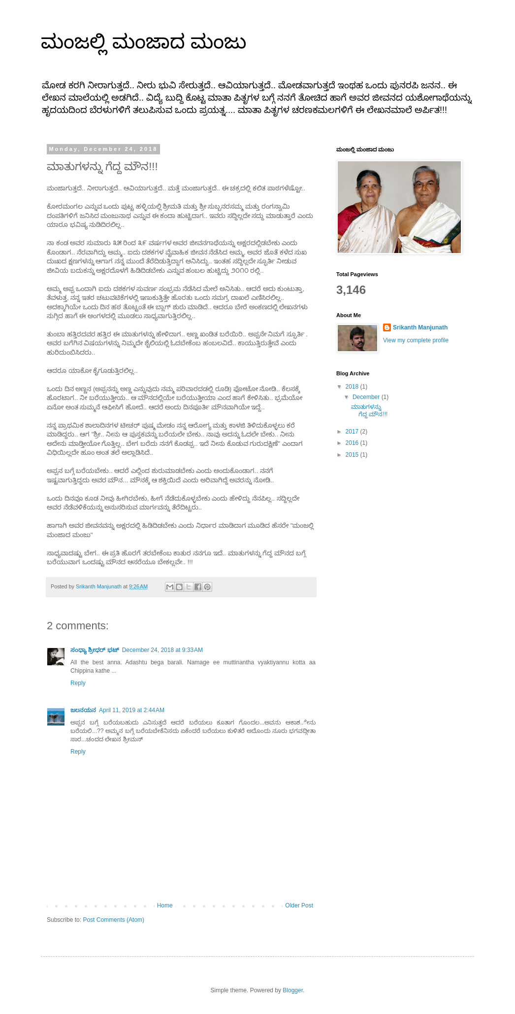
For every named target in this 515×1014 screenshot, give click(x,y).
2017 (353, 431)
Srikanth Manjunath (420, 327)
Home (165, 905)
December (367, 397)
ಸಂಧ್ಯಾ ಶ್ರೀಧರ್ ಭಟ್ (94, 650)
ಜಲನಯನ (83, 710)
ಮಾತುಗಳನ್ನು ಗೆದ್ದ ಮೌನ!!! (369, 410)
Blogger (293, 990)
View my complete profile (416, 340)
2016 (353, 442)
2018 (353, 386)
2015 (353, 454)
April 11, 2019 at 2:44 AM (131, 710)
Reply (78, 683)
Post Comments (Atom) (113, 919)
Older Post (299, 905)
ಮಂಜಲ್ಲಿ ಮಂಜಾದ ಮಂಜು (144, 41)
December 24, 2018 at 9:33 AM (162, 650)
